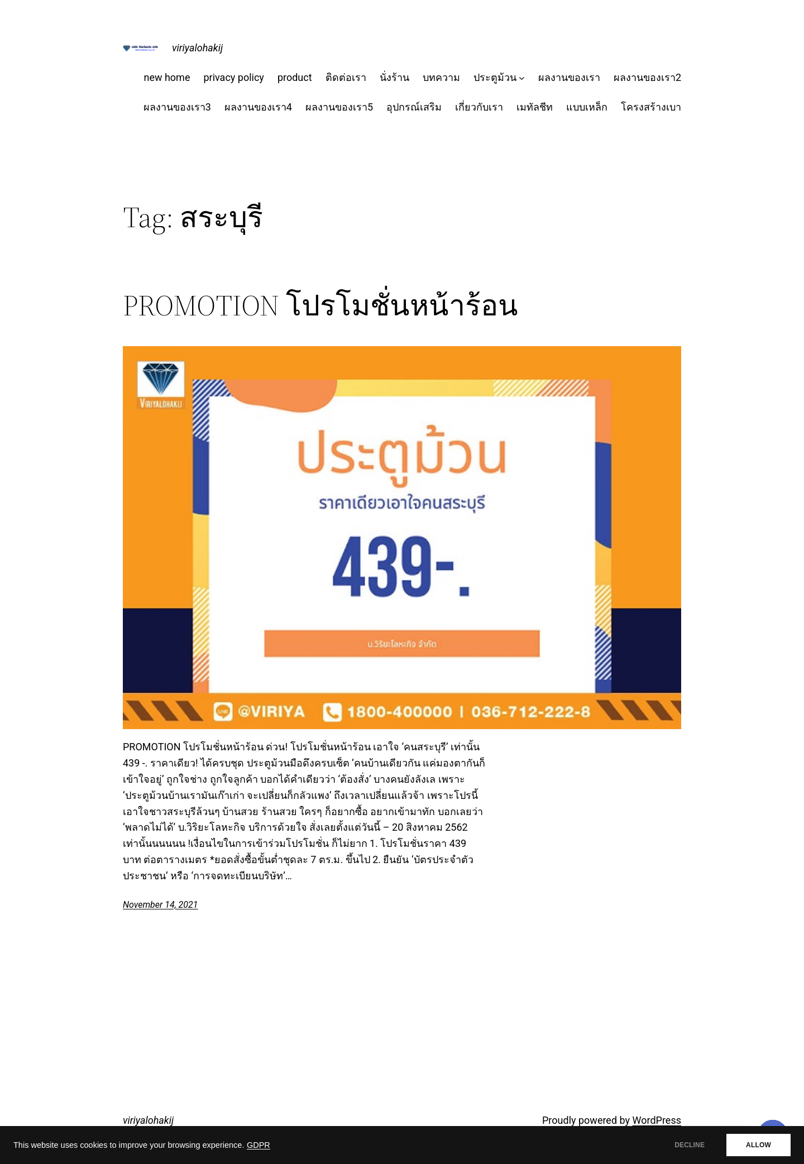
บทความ (441, 77)
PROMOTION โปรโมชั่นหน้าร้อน (320, 305)
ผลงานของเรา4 (258, 107)
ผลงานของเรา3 (177, 107)
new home (166, 77)
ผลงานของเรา (569, 77)
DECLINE (689, 1145)
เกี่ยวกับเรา (479, 107)
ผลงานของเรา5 (339, 107)
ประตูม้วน (494, 77)
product (294, 77)
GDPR (258, 1145)
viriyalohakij (197, 48)
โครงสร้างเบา (651, 107)
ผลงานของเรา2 (647, 77)
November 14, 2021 (160, 904)
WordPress (657, 1120)
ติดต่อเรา (346, 77)
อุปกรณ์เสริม (414, 107)
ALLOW (758, 1145)
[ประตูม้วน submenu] (522, 78)
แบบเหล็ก (586, 107)
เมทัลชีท (534, 107)
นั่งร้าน (394, 77)
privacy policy (233, 77)
